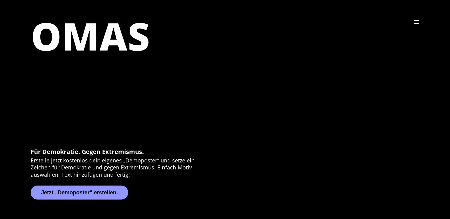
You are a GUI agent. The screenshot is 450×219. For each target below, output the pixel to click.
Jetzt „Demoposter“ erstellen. (79, 192)
